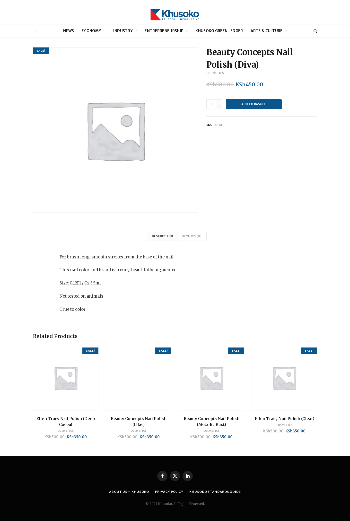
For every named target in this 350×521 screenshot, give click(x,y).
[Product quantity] (211, 104)
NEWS (68, 30)
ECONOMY (91, 30)
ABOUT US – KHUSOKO (129, 492)
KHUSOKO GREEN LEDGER (219, 30)
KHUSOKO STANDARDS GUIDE (215, 492)
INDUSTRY (123, 30)
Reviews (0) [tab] (191, 236)
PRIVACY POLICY (169, 492)
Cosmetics (215, 73)
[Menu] (36, 30)
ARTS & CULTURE (266, 30)
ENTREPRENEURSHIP (164, 30)
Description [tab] (162, 236)
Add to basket (253, 104)
